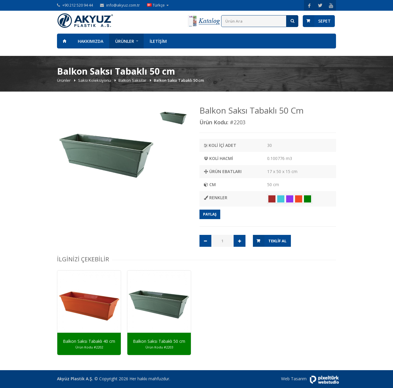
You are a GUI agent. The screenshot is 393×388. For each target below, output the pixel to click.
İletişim (158, 41)
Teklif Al (277, 241)
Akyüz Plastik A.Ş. (75, 378)
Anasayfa (64, 41)
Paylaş (210, 214)
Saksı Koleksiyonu (95, 80)
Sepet (324, 21)
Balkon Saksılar (132, 80)
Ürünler (124, 41)
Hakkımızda (90, 41)
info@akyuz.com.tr (123, 5)
